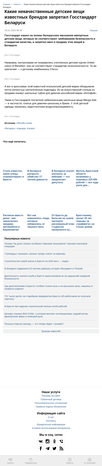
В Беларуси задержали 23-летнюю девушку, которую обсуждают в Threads (44, 268)
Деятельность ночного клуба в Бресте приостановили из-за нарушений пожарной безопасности (47, 277)
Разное (93, 30)
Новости (17, 4)
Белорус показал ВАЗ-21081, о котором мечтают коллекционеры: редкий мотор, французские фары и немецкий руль (46, 315)
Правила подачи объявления (51, 406)
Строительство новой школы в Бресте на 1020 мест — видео (37, 261)
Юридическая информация (51, 424)
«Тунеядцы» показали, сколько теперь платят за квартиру (35, 253)
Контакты (51, 420)
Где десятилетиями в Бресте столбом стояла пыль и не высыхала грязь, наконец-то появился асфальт (49, 287)
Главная (6, 4)
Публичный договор (51, 399)
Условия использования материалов (51, 428)
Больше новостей (51, 331)
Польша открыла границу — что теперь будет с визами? (34, 323)
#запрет (31, 128)
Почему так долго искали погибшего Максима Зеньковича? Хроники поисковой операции (46, 245)
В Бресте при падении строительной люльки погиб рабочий (36, 306)
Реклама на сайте (51, 395)
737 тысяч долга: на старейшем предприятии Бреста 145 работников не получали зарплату (48, 297)
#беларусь (10, 128)
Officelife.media (24, 123)
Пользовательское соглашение (51, 403)
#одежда (21, 128)
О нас (51, 417)
